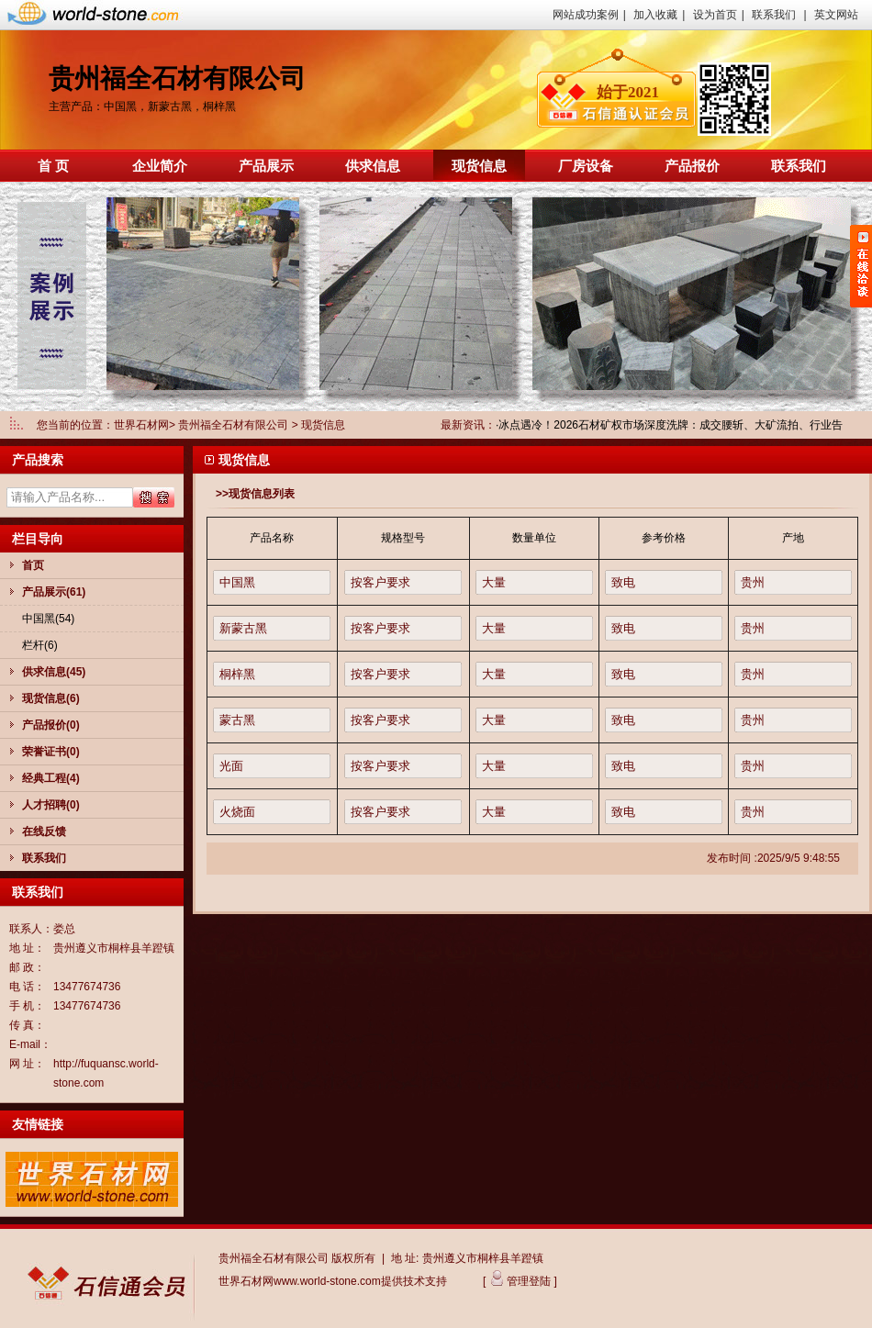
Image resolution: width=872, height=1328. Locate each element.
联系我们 (774, 14)
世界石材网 (141, 424)
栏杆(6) (40, 645)
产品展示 (266, 165)
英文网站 (836, 14)
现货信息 (479, 165)
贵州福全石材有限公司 (234, 424)
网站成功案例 (586, 14)
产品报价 (692, 165)
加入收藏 (655, 14)
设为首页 (715, 14)
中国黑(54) (48, 618)
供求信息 (372, 165)
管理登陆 (527, 1281)
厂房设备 (585, 165)
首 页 (53, 165)
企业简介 (159, 165)
